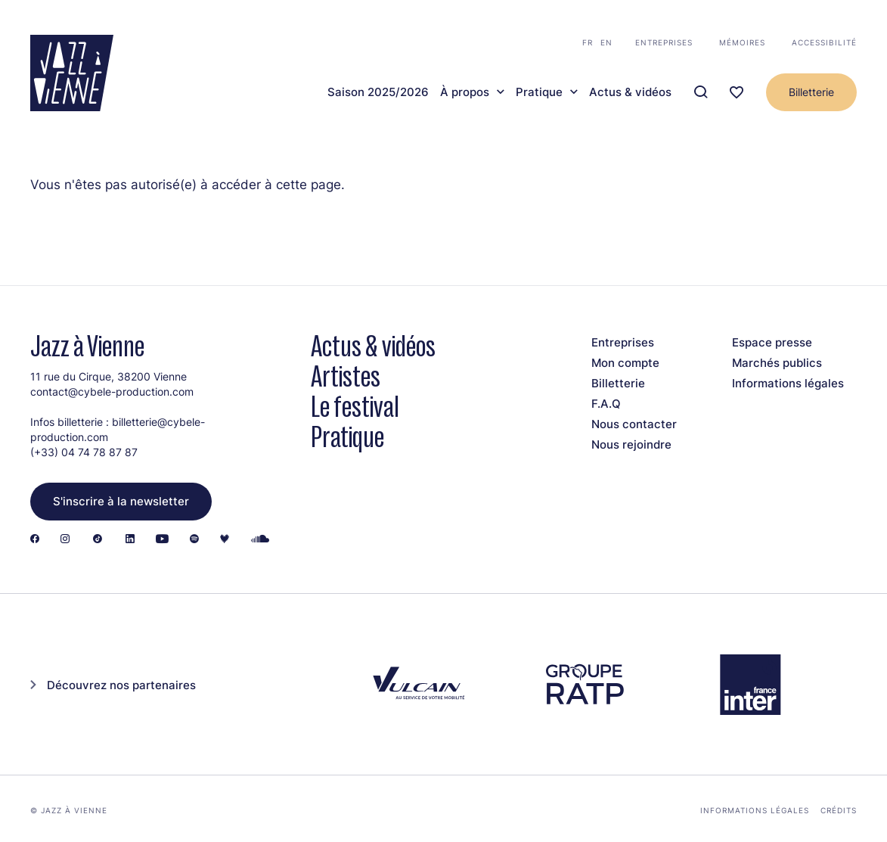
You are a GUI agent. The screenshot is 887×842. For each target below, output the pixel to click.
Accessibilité (824, 42)
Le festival (355, 406)
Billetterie (811, 92)
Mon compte (625, 363)
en (606, 42)
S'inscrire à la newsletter (121, 501)
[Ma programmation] (736, 92)
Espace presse (772, 342)
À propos (464, 92)
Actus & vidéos (630, 92)
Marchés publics (777, 363)
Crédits (838, 810)
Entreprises (664, 42)
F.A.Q (606, 404)
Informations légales (788, 383)
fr (587, 42)
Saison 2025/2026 (378, 92)
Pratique (539, 92)
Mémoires (742, 42)
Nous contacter (634, 424)
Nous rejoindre (631, 444)
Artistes (345, 376)
